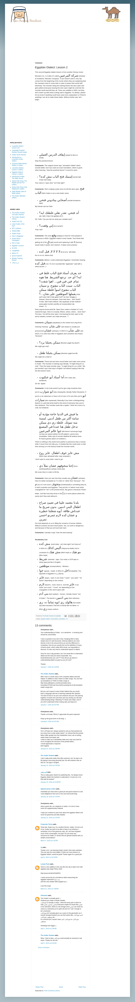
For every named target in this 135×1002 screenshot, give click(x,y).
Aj (41, 847)
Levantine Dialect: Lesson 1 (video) (18, 169)
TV (67, 619)
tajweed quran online (48, 789)
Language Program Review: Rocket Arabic (19, 151)
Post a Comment (43, 947)
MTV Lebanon (16, 228)
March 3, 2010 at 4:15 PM (49, 840)
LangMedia (15, 251)
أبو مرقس (44, 772)
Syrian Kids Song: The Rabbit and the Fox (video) (19, 182)
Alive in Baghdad (17, 236)
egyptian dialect (45, 619)
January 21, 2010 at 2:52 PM (50, 818)
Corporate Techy (46, 824)
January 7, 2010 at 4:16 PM (50, 667)
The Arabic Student (47, 674)
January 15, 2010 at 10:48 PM (50, 782)
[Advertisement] (53, 40)
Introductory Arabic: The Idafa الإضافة (18, 177)
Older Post (82, 987)
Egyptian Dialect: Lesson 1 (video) (17, 173)
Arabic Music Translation (16, 239)
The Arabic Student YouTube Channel (18, 213)
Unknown (44, 895)
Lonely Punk (45, 864)
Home (61, 987)
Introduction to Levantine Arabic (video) (17, 159)
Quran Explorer (17, 256)
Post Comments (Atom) (52, 991)
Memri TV (15, 253)
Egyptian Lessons (18, 245)
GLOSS (14, 248)
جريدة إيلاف (15, 263)
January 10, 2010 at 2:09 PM (50, 749)
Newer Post (39, 987)
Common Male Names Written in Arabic (19, 164)
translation (62, 619)
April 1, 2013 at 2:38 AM (48, 928)
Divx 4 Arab (16, 243)
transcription (54, 619)
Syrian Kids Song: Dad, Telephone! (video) (19, 188)
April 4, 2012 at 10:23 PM (49, 857)
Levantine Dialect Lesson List (17, 147)
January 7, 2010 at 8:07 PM (50, 705)
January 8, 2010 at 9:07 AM (50, 721)
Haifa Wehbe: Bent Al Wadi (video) (19, 192)
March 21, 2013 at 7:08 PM (49, 889)
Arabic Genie (16, 233)
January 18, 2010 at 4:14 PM (50, 797)
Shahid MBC (16, 231)
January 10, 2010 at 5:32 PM (50, 765)
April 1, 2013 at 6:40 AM (48, 943)
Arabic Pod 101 (17, 221)
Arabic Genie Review (19, 155)
